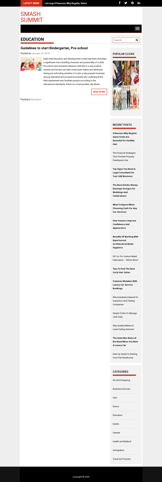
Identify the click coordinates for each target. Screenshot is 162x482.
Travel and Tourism (122, 459)
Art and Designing (121, 380)
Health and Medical (122, 441)
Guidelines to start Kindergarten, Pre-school (54, 48)
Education (36, 99)
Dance (116, 406)
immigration (118, 450)
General (116, 432)
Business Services (121, 389)
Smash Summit (32, 17)
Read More (99, 92)
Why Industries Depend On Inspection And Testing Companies (125, 301)
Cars (115, 397)
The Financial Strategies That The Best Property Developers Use (124, 156)
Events (116, 424)
